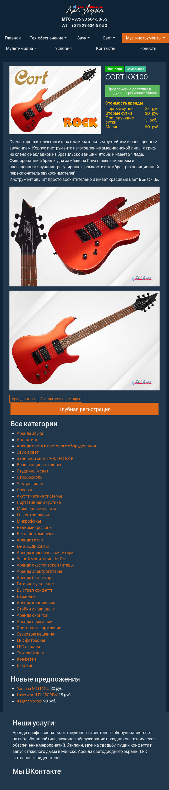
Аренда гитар (23, 398)
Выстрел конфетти (35, 589)
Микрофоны (29, 520)
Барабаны (27, 596)
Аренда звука (30, 433)
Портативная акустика (39, 502)
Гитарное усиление (35, 583)
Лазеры (24, 489)
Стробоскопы (30, 477)
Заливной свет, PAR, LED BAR (45, 458)
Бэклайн (25, 665)
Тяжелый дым (31, 652)
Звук (81, 37)
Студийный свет (32, 470)
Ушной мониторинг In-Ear (41, 558)
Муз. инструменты (144, 37)
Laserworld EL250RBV (37, 694)
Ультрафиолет (31, 483)
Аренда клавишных (36, 602)
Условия (63, 48)
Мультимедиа (19, 48)
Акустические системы (39, 495)
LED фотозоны (31, 640)
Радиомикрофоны (35, 527)
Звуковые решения (35, 633)
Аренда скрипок (32, 615)
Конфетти (26, 658)
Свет (107, 37)
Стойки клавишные (36, 608)
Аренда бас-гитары (35, 577)
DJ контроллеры (33, 514)
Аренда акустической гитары (45, 564)
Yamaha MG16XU (33, 688)
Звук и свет (28, 451)
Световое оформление (39, 627)
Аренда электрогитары (60, 398)
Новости (147, 48)
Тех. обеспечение (46, 37)
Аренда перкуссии (35, 621)
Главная (13, 37)
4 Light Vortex (30, 700)
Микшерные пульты (36, 508)
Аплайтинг (27, 439)
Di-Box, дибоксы (33, 546)
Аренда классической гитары (45, 552)
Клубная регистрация (84, 409)
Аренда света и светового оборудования (56, 445)
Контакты (105, 48)
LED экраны (28, 646)
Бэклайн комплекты (37, 533)
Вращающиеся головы (39, 464)
